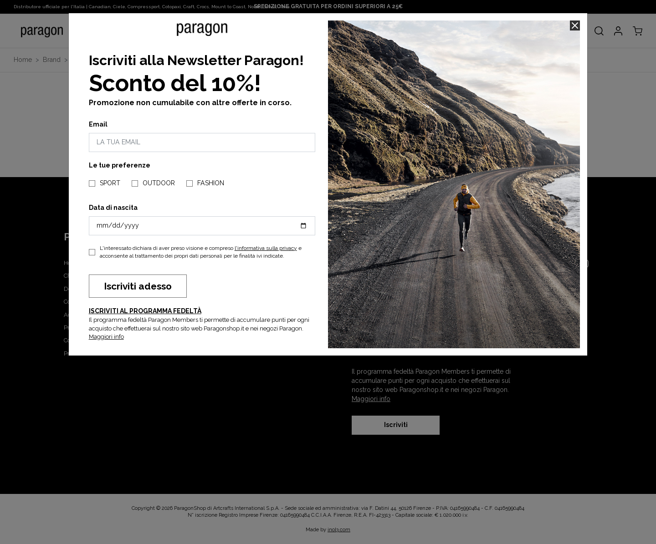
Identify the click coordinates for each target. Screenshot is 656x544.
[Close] (575, 25)
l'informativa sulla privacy (266, 248)
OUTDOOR (159, 183)
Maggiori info (106, 336)
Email (98, 124)
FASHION (210, 183)
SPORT (110, 183)
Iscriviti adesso (138, 286)
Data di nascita (113, 207)
